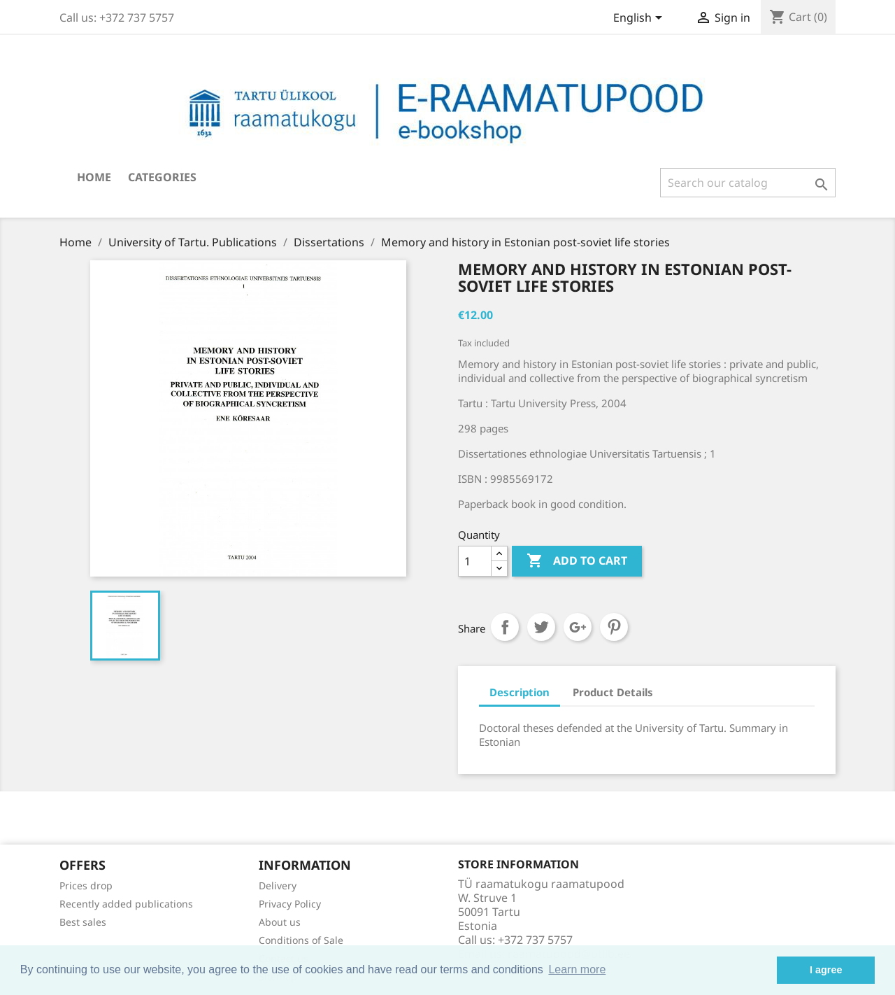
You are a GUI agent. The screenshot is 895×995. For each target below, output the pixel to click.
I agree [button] (826, 969)
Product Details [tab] (613, 692)
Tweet (541, 627)
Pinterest (614, 627)
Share (505, 627)
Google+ (578, 627)
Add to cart (577, 561)
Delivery (277, 885)
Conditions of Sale (301, 940)
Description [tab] (519, 692)
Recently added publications (126, 903)
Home (94, 177)
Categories (162, 177)
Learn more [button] (577, 969)
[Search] (748, 182)
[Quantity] (475, 561)
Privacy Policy (290, 903)
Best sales (82, 922)
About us (280, 922)
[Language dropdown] (640, 18)
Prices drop (86, 885)
